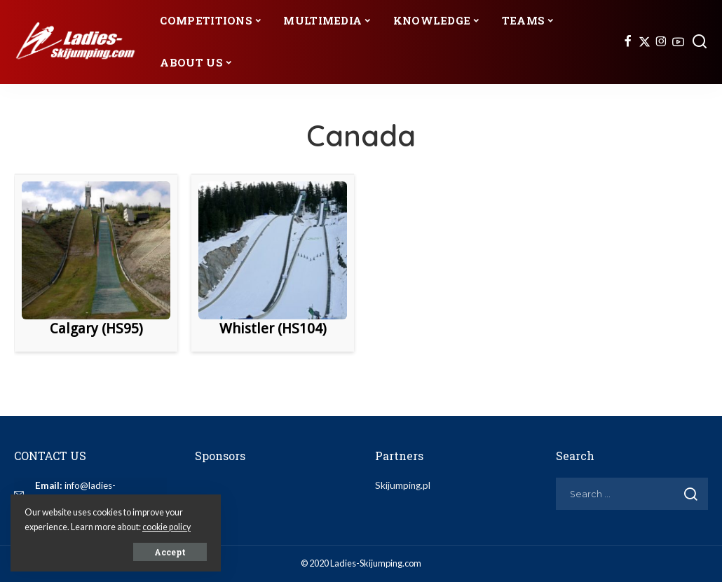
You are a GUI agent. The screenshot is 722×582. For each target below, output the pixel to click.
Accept (170, 551)
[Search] (699, 42)
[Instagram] (661, 42)
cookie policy (166, 527)
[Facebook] (628, 42)
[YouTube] (678, 42)
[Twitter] (645, 42)
